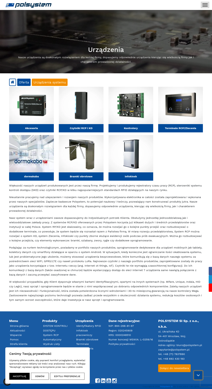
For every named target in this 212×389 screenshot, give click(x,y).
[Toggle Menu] (205, 4)
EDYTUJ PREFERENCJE (67, 376)
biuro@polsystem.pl (189, 345)
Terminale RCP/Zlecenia (84, 346)
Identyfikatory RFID (88, 325)
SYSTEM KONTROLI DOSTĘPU (55, 328)
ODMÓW (40, 376)
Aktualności (17, 330)
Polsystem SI (166, 386)
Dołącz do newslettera (174, 368)
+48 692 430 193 (174, 358)
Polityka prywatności (121, 344)
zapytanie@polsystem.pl (173, 349)
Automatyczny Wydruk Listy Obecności (52, 344)
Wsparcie (16, 335)
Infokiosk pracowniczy (84, 333)
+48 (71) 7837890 (174, 354)
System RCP (51, 335)
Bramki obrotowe (87, 339)
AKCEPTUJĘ (19, 376)
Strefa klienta (18, 344)
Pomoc (14, 339)
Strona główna (19, 325)
